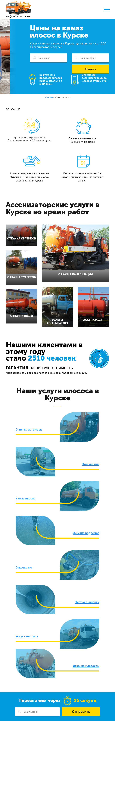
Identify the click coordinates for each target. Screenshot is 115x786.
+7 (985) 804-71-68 (18, 16)
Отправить (90, 68)
